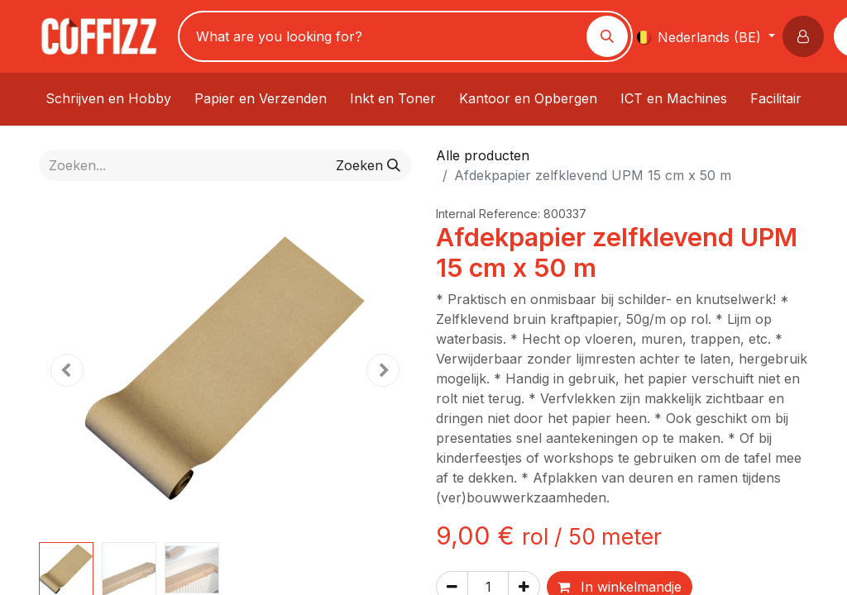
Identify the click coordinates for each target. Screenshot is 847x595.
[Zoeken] (607, 36)
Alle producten (482, 155)
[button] (806, 36)
